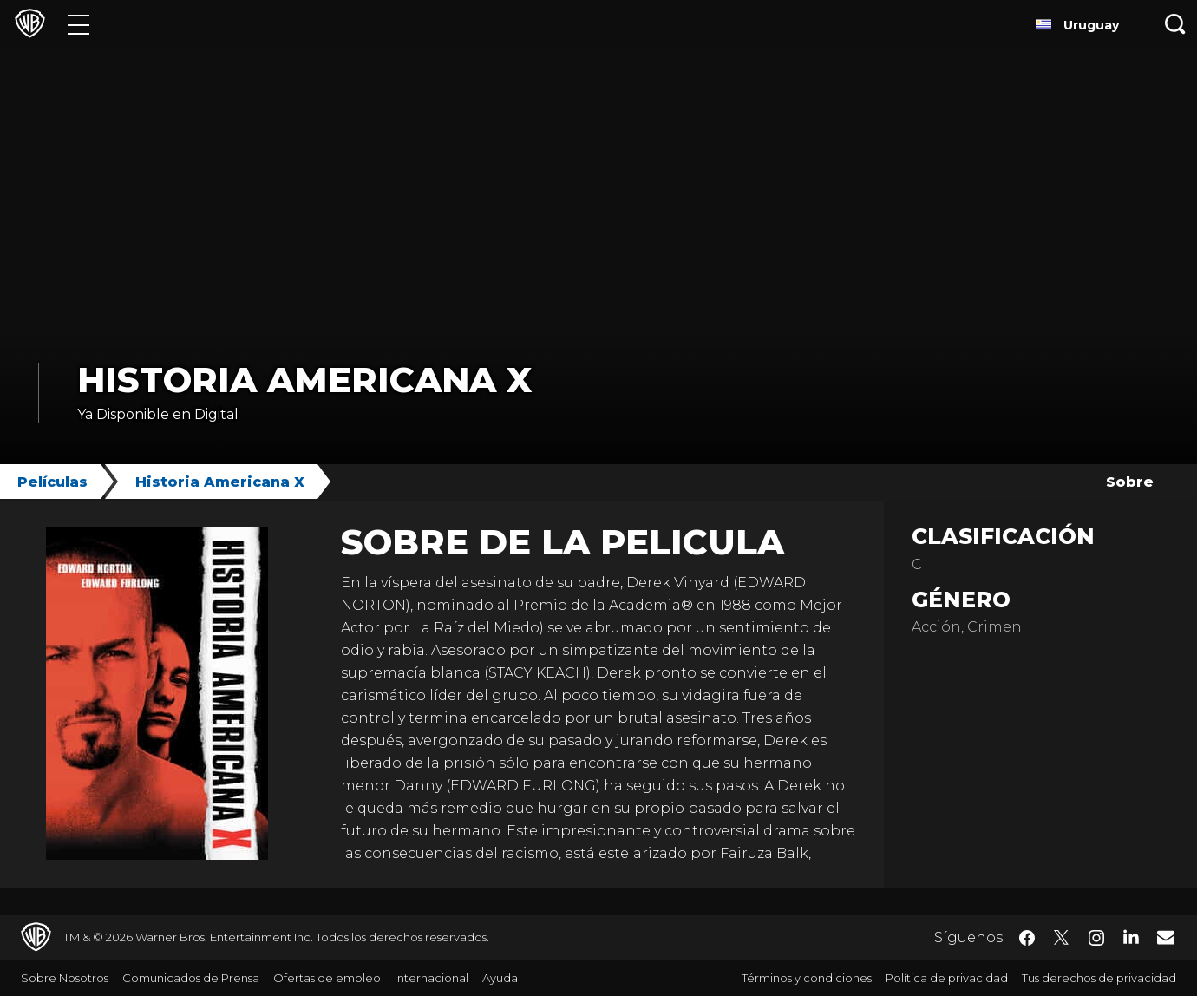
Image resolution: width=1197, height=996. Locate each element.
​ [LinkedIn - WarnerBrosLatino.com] (1131, 936)
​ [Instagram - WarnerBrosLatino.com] (1096, 938)
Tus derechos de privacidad (1099, 978)
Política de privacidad (947, 978)
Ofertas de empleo (327, 978)
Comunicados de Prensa (190, 978)
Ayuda (500, 978)
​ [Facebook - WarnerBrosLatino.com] (1027, 938)
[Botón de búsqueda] (1175, 24)
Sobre (1130, 482)
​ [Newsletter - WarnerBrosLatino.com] (1165, 937)
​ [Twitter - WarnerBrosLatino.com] (1061, 938)
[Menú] (78, 24)
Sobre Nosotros (64, 978)
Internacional (431, 978)
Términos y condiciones (807, 978)
